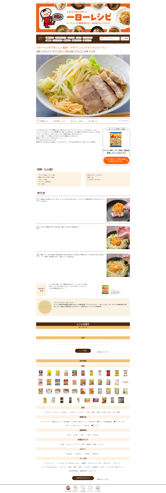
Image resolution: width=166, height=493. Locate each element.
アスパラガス (57, 40)
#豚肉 (38, 51)
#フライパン (79, 51)
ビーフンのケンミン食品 (42, 2)
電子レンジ (49, 38)
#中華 (86, 51)
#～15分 (92, 51)
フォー (79, 38)
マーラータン (87, 38)
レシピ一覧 (63, 2)
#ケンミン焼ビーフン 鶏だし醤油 (63, 51)
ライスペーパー (61, 38)
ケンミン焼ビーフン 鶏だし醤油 (76, 2)
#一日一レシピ (46, 51)
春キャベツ (87, 40)
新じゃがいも (77, 40)
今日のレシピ (54, 2)
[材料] (82, 343)
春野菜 (48, 40)
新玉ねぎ (67, 40)
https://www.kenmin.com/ (115, 293)
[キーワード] (82, 332)
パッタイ (71, 38)
